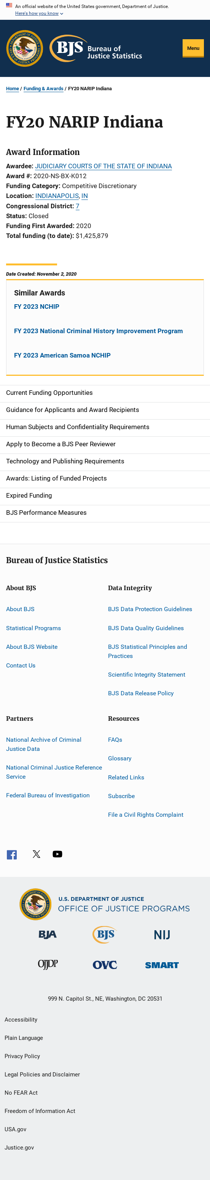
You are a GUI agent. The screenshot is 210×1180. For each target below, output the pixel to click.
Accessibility (21, 1019)
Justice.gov (19, 1147)
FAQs (115, 739)
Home (12, 88)
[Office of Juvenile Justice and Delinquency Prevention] (48, 971)
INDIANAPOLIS (57, 196)
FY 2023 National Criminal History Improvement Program (98, 331)
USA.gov (15, 1129)
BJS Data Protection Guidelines (150, 609)
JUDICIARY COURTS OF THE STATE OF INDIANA (103, 166)
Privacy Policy (22, 1056)
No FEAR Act (21, 1092)
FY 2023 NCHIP (36, 306)
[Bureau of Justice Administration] (48, 940)
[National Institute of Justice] (162, 941)
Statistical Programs (33, 627)
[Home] (95, 48)
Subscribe (121, 796)
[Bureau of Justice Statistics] (104, 945)
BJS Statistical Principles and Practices (147, 651)
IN (84, 196)
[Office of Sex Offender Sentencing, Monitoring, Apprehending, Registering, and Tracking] (162, 969)
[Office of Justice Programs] (24, 48)
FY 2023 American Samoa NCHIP (62, 355)
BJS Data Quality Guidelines (146, 627)
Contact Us (20, 665)
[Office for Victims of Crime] (105, 970)
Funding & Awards (44, 88)
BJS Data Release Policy (141, 693)
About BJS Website (31, 646)
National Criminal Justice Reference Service (54, 772)
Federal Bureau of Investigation (48, 795)
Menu (193, 48)
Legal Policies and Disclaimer (42, 1074)
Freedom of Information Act (40, 1111)
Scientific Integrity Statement (146, 674)
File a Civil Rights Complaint (145, 814)
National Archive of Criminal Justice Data (43, 744)
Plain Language (24, 1038)
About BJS (20, 609)
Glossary (120, 758)
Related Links (126, 777)
